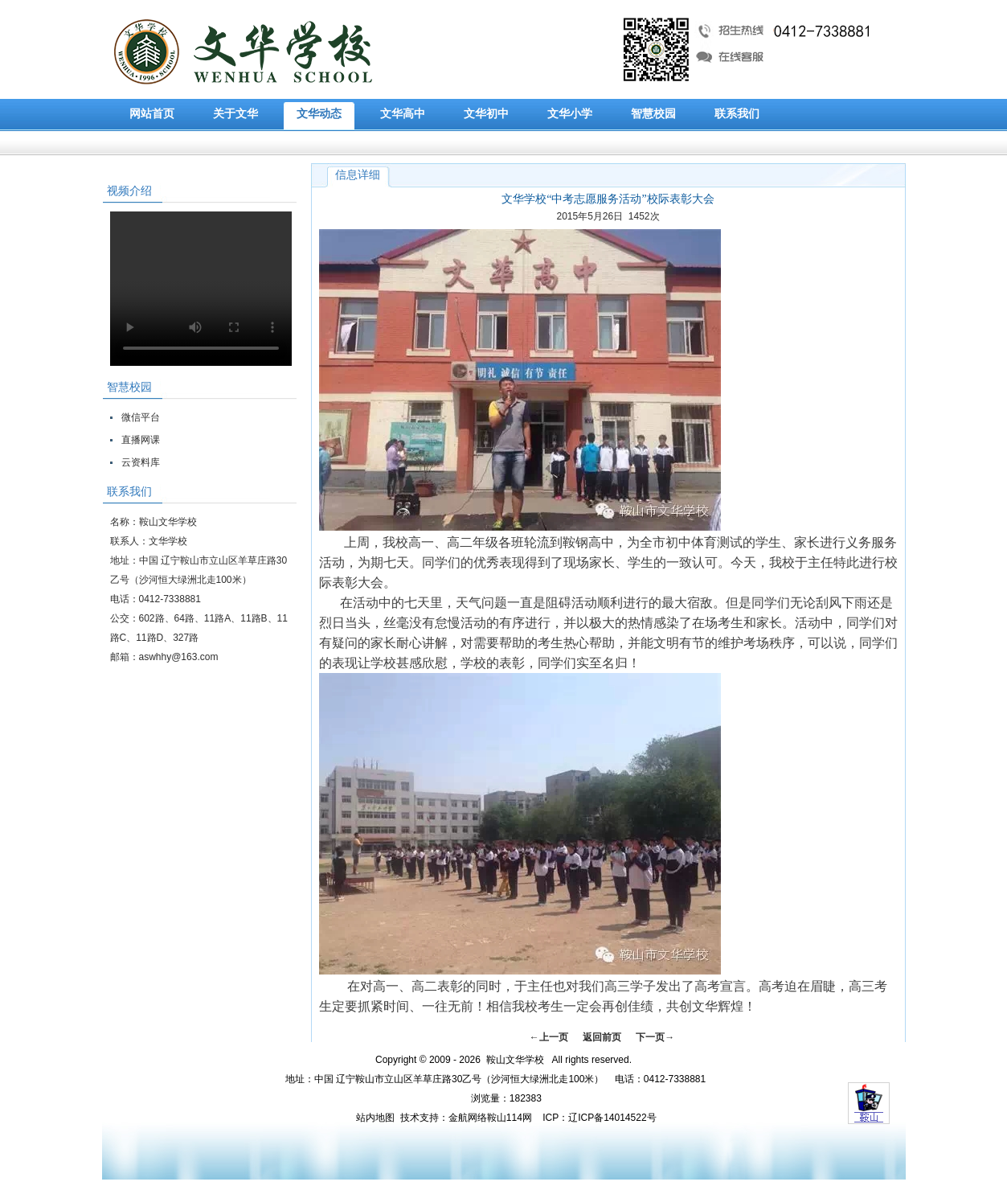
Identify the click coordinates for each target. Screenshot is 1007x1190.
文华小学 (569, 114)
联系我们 (736, 114)
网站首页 (151, 114)
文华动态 (319, 114)
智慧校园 (653, 114)
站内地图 (375, 1117)
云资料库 (140, 462)
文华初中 (486, 114)
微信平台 (140, 417)
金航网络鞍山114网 (490, 1117)
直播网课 (140, 439)
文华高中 (402, 114)
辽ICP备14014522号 (612, 1117)
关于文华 (235, 114)
